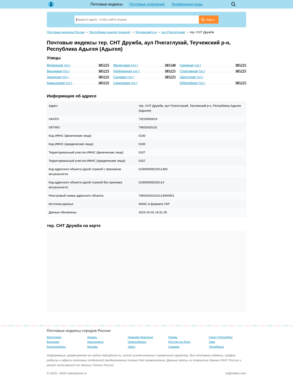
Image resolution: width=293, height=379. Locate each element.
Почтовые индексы (107, 4)
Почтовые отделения (147, 4)
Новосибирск (137, 342)
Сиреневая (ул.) (125, 83)
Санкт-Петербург (221, 337)
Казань (92, 337)
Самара (173, 346)
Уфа (212, 342)
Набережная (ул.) (126, 71)
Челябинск (216, 346)
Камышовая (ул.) (59, 83)
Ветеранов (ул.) (58, 65)
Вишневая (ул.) (58, 71)
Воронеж (53, 342)
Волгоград (54, 337)
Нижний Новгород (140, 337)
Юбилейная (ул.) (192, 83)
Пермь (173, 337)
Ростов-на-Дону (179, 342)
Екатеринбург (56, 346)
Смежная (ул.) (190, 65)
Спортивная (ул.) (192, 71)
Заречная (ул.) (58, 77)
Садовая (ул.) (123, 77)
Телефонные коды (187, 4)
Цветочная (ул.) (191, 77)
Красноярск (95, 342)
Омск (131, 346)
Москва (92, 346)
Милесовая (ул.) (125, 65)
